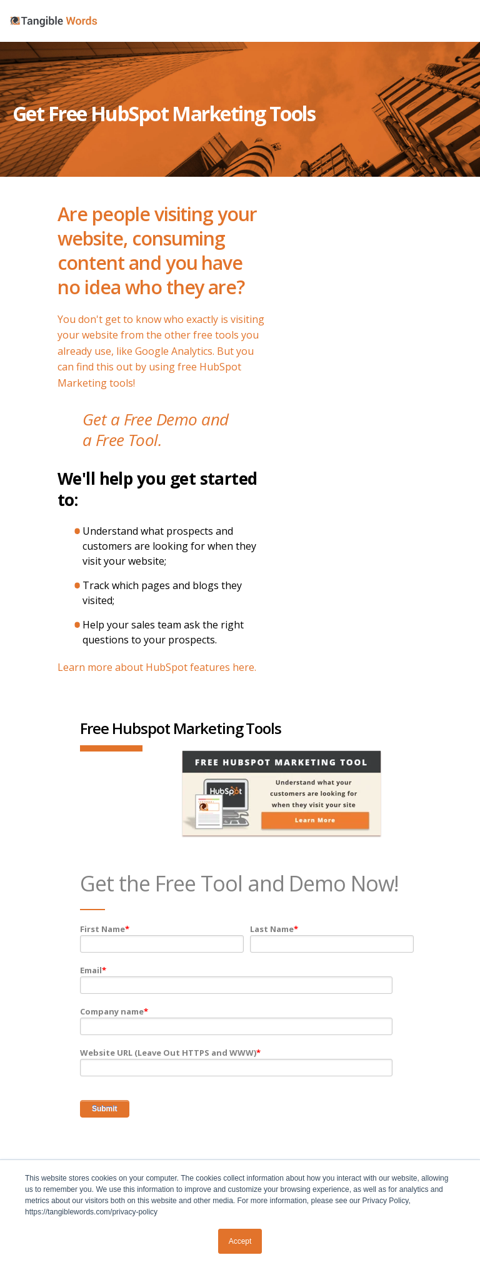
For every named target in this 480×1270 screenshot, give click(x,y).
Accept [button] (240, 1241)
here (243, 667)
